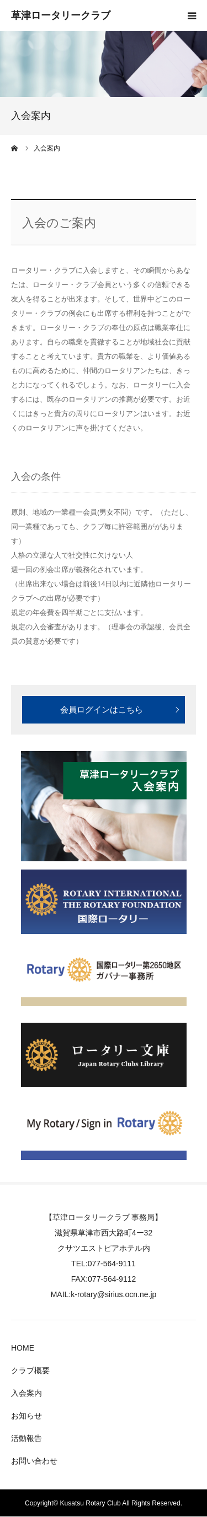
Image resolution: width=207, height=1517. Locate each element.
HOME (22, 1347)
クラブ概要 (30, 1370)
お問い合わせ (34, 1460)
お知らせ (26, 1415)
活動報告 (26, 1438)
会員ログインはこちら (101, 709)
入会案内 (26, 1393)
